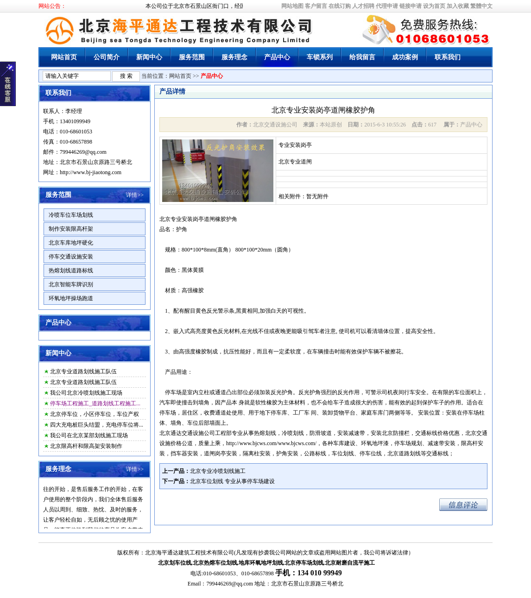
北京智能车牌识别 (71, 284)
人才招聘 (363, 6)
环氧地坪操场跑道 (71, 298)
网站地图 (292, 6)
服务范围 (192, 57)
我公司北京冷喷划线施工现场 (86, 393)
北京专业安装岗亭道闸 (187, 219)
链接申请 (410, 6)
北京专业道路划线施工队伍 (83, 371)
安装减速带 (351, 433)
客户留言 (316, 6)
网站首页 (64, 57)
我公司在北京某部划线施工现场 (89, 435)
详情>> (135, 195)
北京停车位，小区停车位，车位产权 (94, 414)
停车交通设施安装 (71, 256)
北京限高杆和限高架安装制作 (86, 446)
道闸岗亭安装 (220, 453)
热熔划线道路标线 (71, 270)
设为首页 (434, 6)
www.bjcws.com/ (297, 443)
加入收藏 (458, 6)
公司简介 (107, 57)
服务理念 (234, 57)
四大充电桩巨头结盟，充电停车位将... (96, 425)
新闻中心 (149, 57)
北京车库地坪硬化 (71, 242)
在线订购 (340, 6)
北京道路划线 (404, 453)
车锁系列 (320, 57)
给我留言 (362, 57)
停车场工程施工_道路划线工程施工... (95, 403)
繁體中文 (481, 6)
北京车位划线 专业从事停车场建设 (232, 481)
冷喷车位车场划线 (71, 215)
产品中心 (277, 57)
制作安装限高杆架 (71, 229)
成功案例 (405, 57)
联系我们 (448, 57)
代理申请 (387, 6)
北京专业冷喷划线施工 (218, 471)
